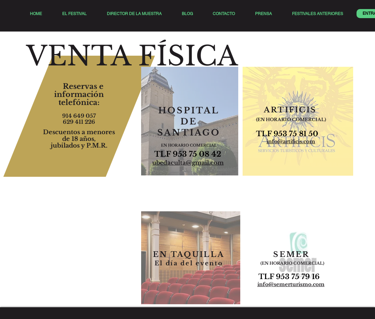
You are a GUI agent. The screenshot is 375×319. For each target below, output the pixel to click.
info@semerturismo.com (291, 284)
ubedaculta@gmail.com (188, 162)
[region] (189, 123)
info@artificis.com (290, 141)
